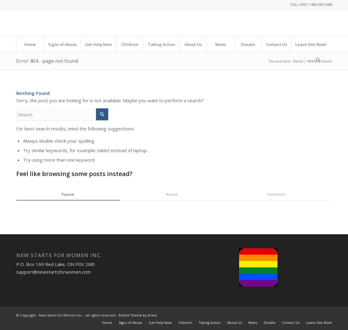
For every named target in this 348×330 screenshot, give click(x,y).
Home (298, 61)
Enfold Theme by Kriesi (138, 315)
